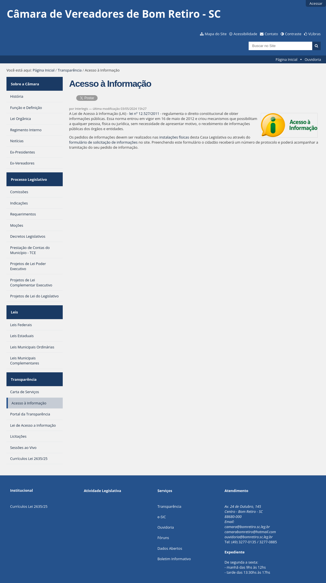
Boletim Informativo (174, 544)
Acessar (315, 3)
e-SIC (162, 502)
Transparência (70, 70)
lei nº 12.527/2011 (144, 113)
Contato (271, 33)
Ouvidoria (313, 59)
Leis (13, 303)
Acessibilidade (245, 33)
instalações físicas (174, 137)
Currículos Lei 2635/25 (29, 492)
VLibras (314, 33)
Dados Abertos (170, 533)
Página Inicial (287, 59)
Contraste (293, 33)
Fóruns (163, 523)
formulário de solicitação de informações (103, 142)
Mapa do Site (216, 33)
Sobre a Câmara (24, 81)
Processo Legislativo (28, 173)
